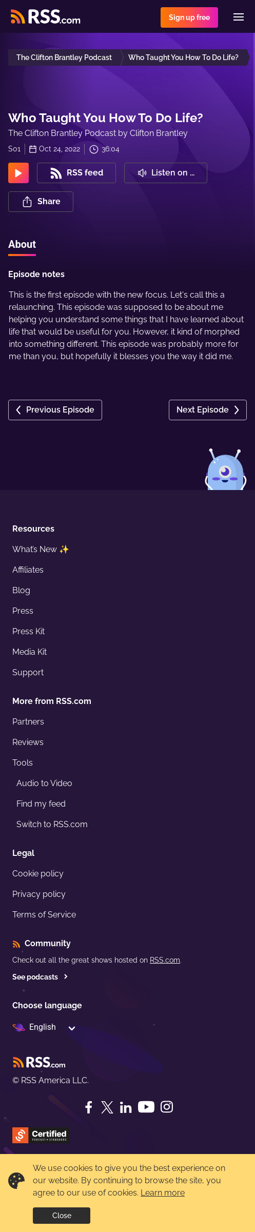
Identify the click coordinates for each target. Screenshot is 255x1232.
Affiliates (28, 570)
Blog (21, 590)
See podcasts (40, 977)
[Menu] (238, 17)
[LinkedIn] (126, 1107)
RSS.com (165, 960)
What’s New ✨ (40, 549)
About (22, 244)
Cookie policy (38, 873)
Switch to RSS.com (52, 824)
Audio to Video (44, 783)
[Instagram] (167, 1107)
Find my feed (41, 804)
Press (22, 611)
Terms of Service (44, 915)
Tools (22, 763)
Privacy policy (39, 894)
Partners (28, 722)
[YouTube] (146, 1107)
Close (61, 1215)
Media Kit (29, 652)
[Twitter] (107, 1107)
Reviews (28, 742)
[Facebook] (89, 1107)
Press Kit (28, 631)
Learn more (163, 1193)
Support (28, 672)
